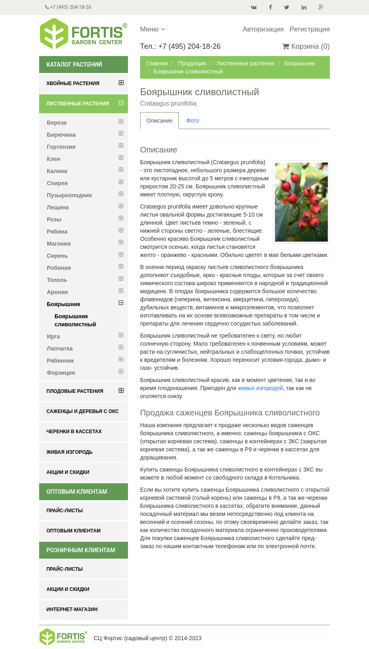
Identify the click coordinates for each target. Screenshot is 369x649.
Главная (157, 63)
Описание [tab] (159, 120)
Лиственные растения (245, 63)
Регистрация (310, 29)
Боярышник (299, 63)
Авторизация (263, 29)
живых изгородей (260, 388)
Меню (152, 29)
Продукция (192, 63)
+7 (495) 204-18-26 (68, 7)
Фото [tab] (192, 120)
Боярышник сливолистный (75, 320)
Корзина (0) (306, 46)
